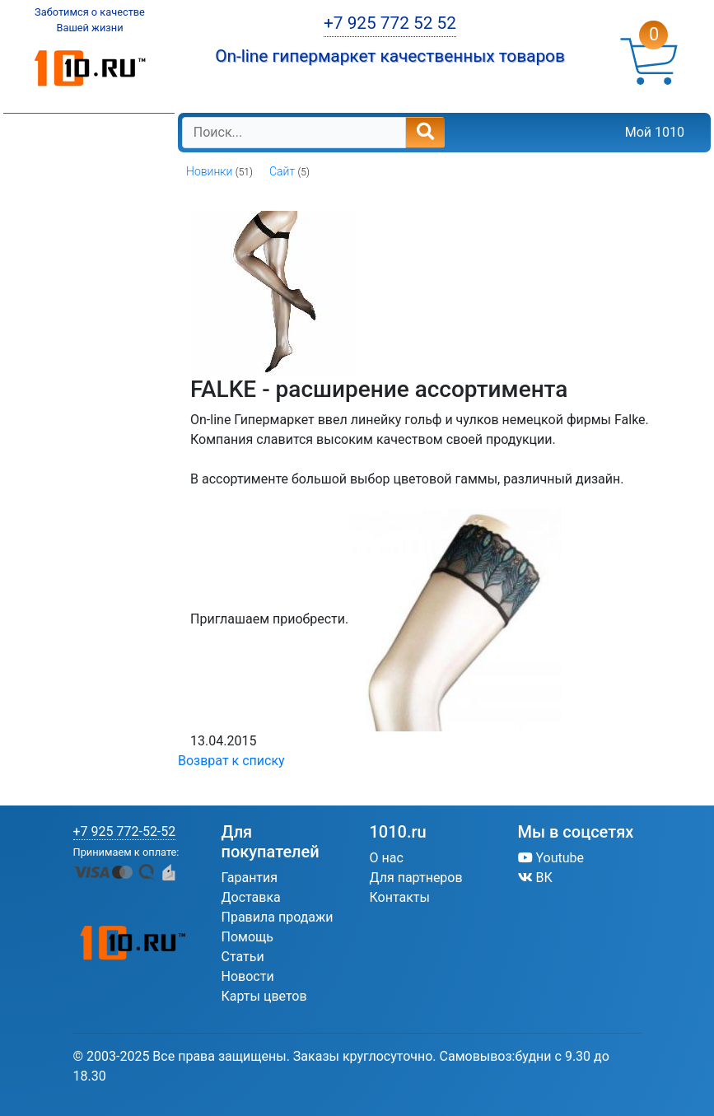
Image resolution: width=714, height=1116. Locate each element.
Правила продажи (278, 917)
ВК (535, 877)
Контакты (400, 897)
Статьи (243, 956)
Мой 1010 (654, 132)
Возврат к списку (231, 760)
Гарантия (250, 877)
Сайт (282, 171)
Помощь (247, 937)
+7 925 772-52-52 (124, 831)
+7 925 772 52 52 (390, 23)
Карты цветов (264, 996)
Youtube (551, 858)
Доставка (251, 897)
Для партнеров (416, 877)
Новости (248, 976)
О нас (387, 858)
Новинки (209, 171)
